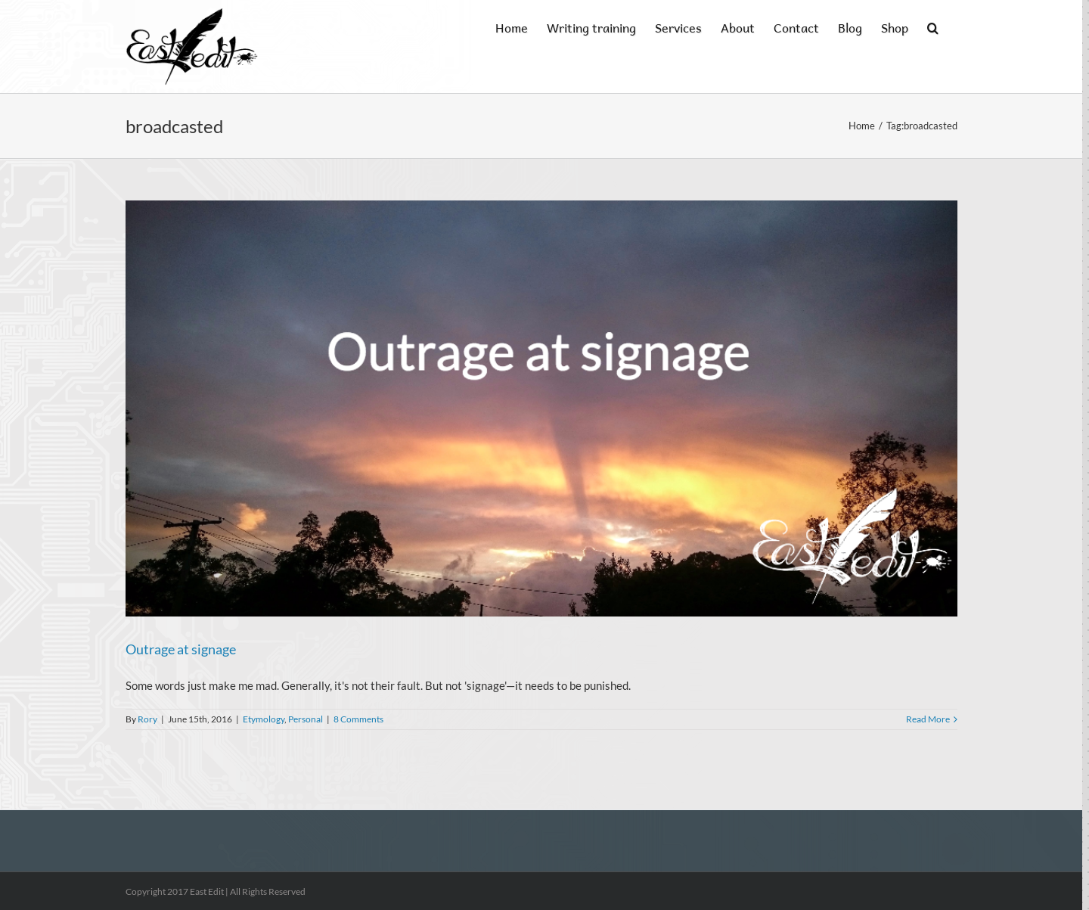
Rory (147, 719)
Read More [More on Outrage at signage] (928, 719)
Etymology (263, 719)
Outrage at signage (181, 649)
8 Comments (358, 719)
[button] (933, 26)
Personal (305, 719)
